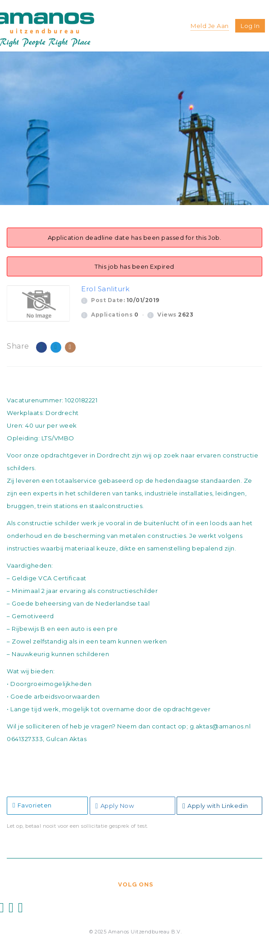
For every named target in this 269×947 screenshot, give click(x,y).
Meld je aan (210, 25)
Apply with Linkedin (215, 806)
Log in (250, 25)
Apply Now (115, 806)
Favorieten (32, 805)
